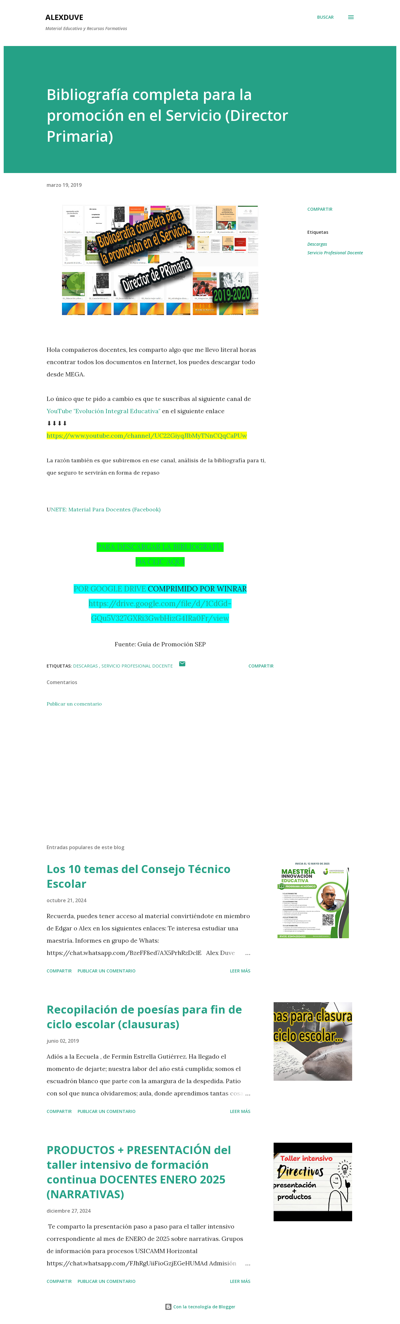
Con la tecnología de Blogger (200, 1307)
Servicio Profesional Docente (335, 253)
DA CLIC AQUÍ (160, 562)
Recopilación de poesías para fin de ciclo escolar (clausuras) (144, 1017)
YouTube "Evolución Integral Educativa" (103, 411)
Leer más (240, 971)
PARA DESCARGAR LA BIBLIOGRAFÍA (160, 547)
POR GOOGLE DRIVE (110, 589)
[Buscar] (325, 17)
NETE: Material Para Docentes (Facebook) (105, 509)
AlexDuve (64, 17)
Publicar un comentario (74, 704)
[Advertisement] (150, 767)
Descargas (317, 244)
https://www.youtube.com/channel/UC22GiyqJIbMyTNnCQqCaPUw (147, 435)
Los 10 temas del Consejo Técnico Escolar (139, 876)
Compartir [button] (320, 209)
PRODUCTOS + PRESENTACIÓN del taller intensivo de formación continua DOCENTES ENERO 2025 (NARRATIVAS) (139, 1172)
